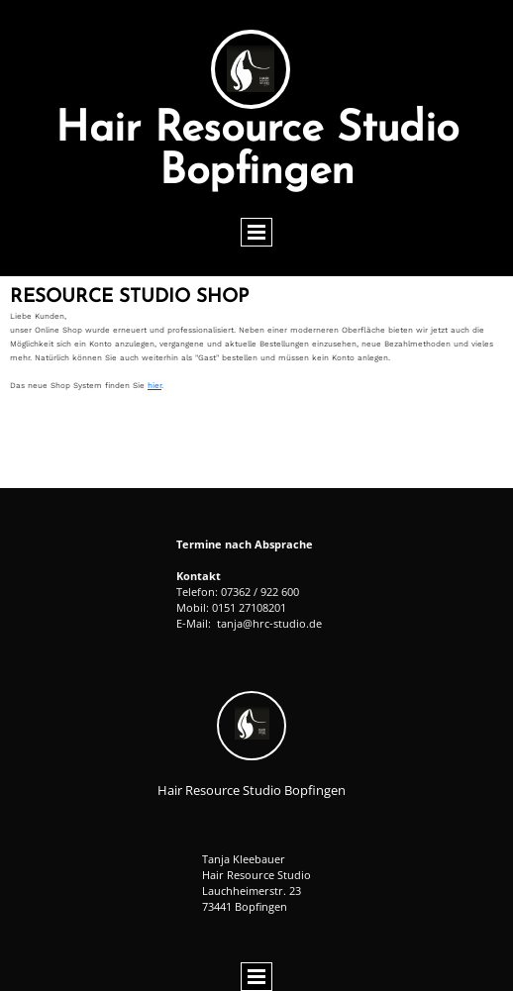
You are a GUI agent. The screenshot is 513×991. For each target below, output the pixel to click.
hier (154, 385)
